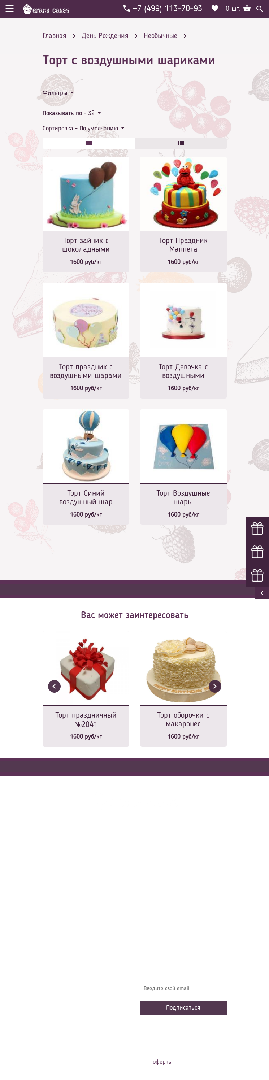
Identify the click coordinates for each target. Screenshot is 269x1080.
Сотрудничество (164, 920)
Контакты (157, 888)
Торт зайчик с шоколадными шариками (86, 245)
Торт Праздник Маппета (183, 245)
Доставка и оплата (168, 877)
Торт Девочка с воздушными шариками (183, 372)
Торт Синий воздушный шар (86, 497)
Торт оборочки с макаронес (183, 719)
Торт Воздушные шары (183, 497)
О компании (160, 866)
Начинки (155, 899)
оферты (163, 1062)
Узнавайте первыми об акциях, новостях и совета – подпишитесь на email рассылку (180, 968)
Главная (155, 855)
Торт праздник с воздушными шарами (86, 371)
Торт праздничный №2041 (86, 720)
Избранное (158, 910)
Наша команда (163, 931)
